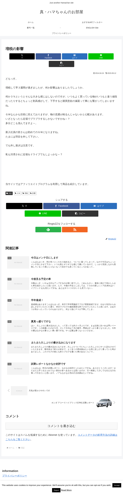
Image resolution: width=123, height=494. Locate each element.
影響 (33, 186)
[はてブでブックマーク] (61, 56)
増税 (25, 186)
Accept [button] (117, 485)
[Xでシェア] (24, 56)
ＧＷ (17, 186)
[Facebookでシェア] (43, 56)
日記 (9, 186)
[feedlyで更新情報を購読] (58, 222)
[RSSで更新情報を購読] (64, 222)
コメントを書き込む (61, 421)
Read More (66, 490)
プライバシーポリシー (14, 471)
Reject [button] (56, 490)
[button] (99, 56)
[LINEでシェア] (80, 56)
